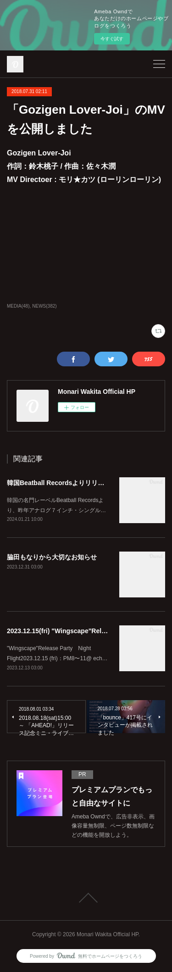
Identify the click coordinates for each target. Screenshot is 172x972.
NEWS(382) (44, 306)
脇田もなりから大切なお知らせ (52, 557)
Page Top (86, 898)
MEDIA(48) (18, 306)
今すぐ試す (111, 38)
